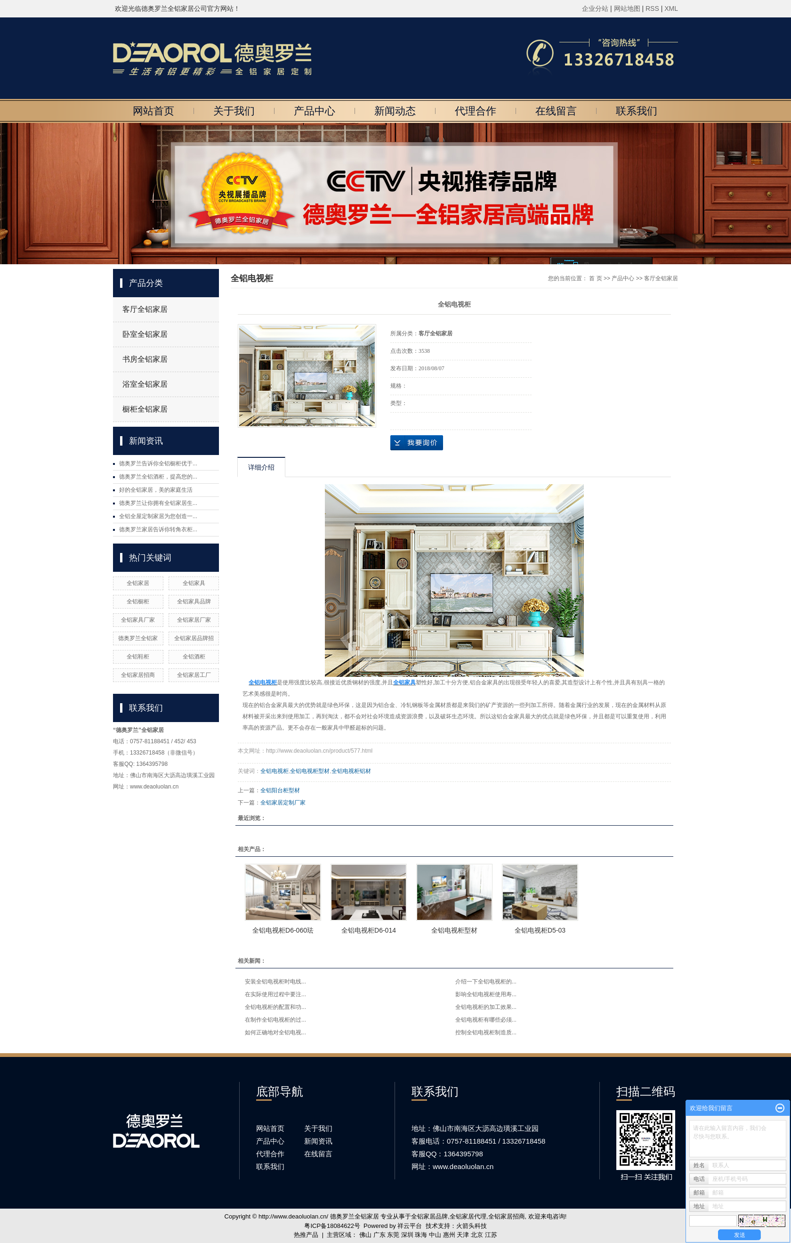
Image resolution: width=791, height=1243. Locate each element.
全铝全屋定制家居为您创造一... (158, 516)
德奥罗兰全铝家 (138, 638)
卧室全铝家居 (145, 334)
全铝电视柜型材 (310, 771)
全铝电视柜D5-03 (540, 930)
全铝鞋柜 (138, 656)
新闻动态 (395, 111)
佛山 (365, 1234)
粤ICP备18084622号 (332, 1225)
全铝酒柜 (194, 656)
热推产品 (306, 1234)
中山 (435, 1234)
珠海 (421, 1234)
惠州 (449, 1234)
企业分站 (595, 8)
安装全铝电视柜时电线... (275, 981)
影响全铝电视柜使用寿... (486, 994)
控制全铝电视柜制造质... (486, 1032)
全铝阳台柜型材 (280, 790)
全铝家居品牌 (429, 1216)
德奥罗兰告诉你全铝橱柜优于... (158, 463)
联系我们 (636, 111)
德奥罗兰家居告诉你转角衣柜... (158, 529)
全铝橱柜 (138, 601)
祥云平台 (409, 1225)
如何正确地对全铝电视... (275, 1032)
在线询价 (416, 442)
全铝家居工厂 (194, 675)
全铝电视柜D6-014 (368, 930)
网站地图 (628, 8)
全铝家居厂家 (194, 620)
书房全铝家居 (145, 359)
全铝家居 (138, 583)
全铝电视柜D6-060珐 (283, 930)
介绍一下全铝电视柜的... (486, 981)
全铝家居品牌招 (194, 638)
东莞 (393, 1234)
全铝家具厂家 (138, 620)
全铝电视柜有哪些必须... (486, 1019)
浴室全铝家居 (145, 384)
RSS (652, 8)
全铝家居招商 (138, 675)
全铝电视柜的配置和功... (275, 1007)
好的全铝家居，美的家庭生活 (156, 490)
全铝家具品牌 (194, 601)
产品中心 (314, 111)
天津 (463, 1234)
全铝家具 (194, 583)
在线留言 (556, 111)
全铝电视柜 (274, 771)
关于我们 (234, 111)
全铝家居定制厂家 (283, 802)
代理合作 (475, 111)
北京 (477, 1234)
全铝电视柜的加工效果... (486, 1007)
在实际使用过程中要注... (275, 994)
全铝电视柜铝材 (351, 771)
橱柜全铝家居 (145, 409)
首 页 (595, 278)
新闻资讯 (318, 1141)
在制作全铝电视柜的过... (275, 1019)
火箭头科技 (471, 1225)
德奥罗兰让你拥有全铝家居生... (158, 503)
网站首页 (153, 111)
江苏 (491, 1234)
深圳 (407, 1234)
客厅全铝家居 (145, 309)
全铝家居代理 (468, 1216)
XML (671, 8)
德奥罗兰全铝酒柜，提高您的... (158, 476)
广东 (379, 1234)
